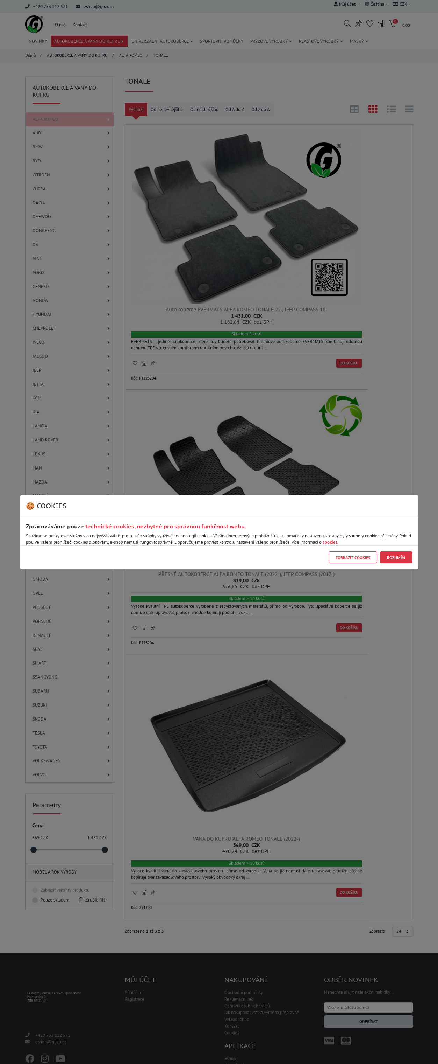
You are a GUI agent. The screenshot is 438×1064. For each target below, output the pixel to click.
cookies (330, 542)
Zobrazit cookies (353, 557)
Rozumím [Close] (396, 557)
